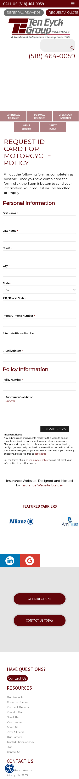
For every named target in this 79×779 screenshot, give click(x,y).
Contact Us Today (39, 620)
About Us (12, 726)
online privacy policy (37, 460)
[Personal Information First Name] (39, 219)
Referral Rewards (24, 13)
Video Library (15, 721)
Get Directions (39, 599)
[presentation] (36, 410)
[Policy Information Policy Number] (39, 386)
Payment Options (18, 707)
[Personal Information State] (39, 290)
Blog (9, 746)
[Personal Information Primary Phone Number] (39, 322)
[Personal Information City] (39, 272)
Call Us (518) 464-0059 (23, 3)
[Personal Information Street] (39, 254)
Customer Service (17, 702)
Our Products (15, 697)
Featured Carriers (40, 506)
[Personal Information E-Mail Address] (39, 357)
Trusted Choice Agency (20, 741)
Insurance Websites (21, 481)
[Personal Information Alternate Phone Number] (39, 340)
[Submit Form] (54, 429)
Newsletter (13, 716)
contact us (40, 454)
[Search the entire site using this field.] (57, 42)
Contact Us (17, 678)
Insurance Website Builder (42, 485)
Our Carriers (14, 736)
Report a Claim (16, 711)
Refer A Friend (15, 731)
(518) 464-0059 (52, 56)
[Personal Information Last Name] (39, 237)
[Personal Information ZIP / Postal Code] (39, 304)
